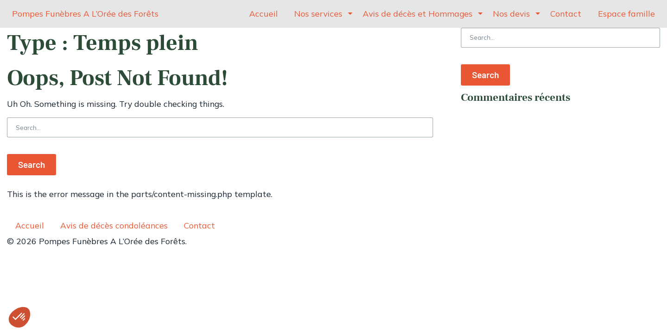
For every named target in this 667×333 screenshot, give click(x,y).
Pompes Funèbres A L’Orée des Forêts (85, 13)
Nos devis (511, 13)
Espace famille (626, 13)
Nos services (318, 13)
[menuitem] (263, 14)
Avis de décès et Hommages (417, 13)
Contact (565, 13)
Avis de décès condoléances (114, 225)
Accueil (263, 13)
